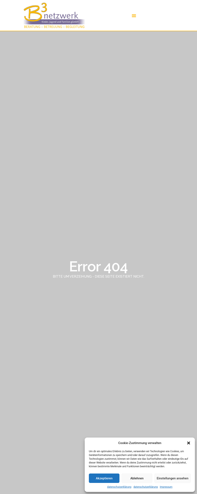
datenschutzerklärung (119, 486)
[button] (189, 443)
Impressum (166, 486)
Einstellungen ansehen (172, 478)
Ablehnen (137, 478)
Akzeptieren (104, 478)
